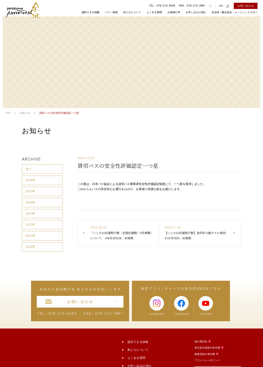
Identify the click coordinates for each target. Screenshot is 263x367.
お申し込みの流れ (196, 12)
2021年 (30, 235)
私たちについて (132, 12)
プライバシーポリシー (207, 360)
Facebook (181, 305)
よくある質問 (154, 12)
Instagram (157, 305)
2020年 (30, 246)
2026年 (30, 180)
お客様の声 (173, 12)
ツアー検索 (111, 12)
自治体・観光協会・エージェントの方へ (234, 12)
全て (29, 169)
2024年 (30, 202)
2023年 (30, 213)
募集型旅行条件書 (205, 354)
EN (221, 5)
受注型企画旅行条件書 (208, 347)
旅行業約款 (201, 341)
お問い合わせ (245, 5)
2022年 (30, 224)
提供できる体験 (90, 12)
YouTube (205, 305)
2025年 (30, 191)
